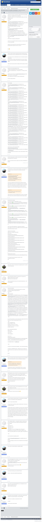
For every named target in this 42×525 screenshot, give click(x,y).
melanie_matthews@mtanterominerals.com (13, 134)
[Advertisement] (35, 43)
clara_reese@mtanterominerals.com (12, 112)
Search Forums (4, 6)
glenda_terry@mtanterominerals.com (13, 142)
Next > (7, 12)
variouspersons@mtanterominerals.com (12, 176)
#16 (27, 456)
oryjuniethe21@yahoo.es (11, 29)
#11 (27, 370)
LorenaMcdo (39, 30)
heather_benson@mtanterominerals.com (13, 88)
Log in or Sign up (38, 0)
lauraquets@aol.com (22, 208)
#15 (27, 443)
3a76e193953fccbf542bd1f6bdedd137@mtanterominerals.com (16, 210)
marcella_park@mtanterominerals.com (13, 117)
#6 (27, 197)
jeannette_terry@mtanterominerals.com (13, 22)
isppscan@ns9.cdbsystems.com (15, 438)
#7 (27, 262)
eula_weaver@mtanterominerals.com (13, 94)
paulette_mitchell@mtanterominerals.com (13, 85)
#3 (27, 80)
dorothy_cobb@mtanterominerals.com (13, 92)
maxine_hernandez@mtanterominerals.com (13, 102)
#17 (27, 468)
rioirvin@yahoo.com (10, 126)
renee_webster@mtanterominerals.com (13, 144)
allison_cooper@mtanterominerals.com (13, 119)
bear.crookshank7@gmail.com (12, 306)
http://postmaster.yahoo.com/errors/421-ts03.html (17, 35)
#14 (27, 418)
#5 (27, 166)
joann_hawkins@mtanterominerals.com (15, 203)
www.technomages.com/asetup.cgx (12, 462)
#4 (27, 154)
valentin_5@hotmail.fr (22, 219)
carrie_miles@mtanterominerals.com (12, 110)
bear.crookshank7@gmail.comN (12, 314)
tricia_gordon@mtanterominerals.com (13, 96)
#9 (27, 285)
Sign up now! (35, 9)
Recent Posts (8, 6)
